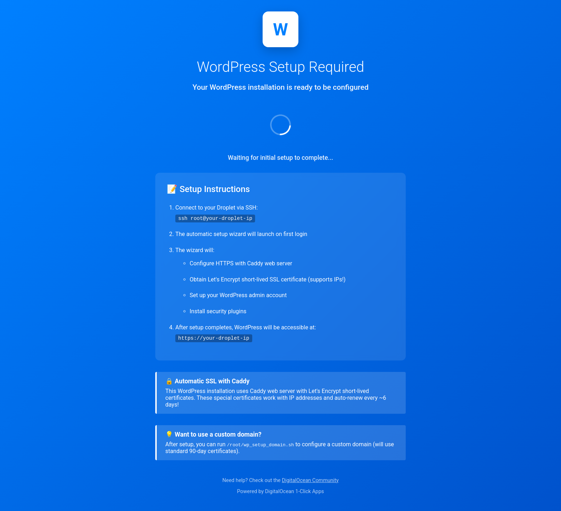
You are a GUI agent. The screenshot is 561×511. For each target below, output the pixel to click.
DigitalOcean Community (310, 480)
